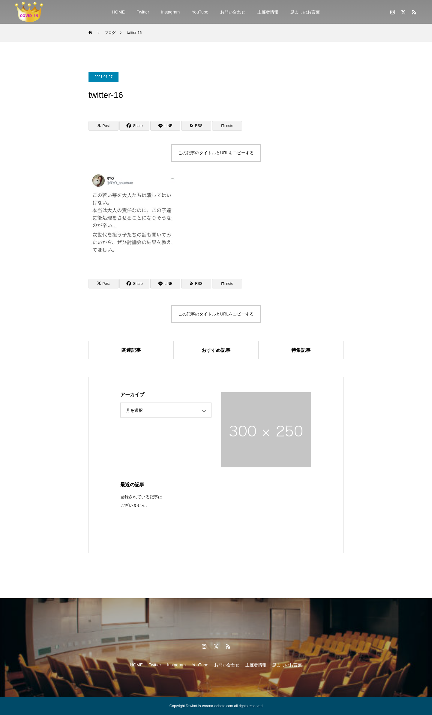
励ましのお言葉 (305, 12)
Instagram (170, 12)
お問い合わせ (232, 12)
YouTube (200, 12)
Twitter (143, 12)
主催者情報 (267, 12)
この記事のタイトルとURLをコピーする (216, 152)
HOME (118, 12)
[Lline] (165, 126)
